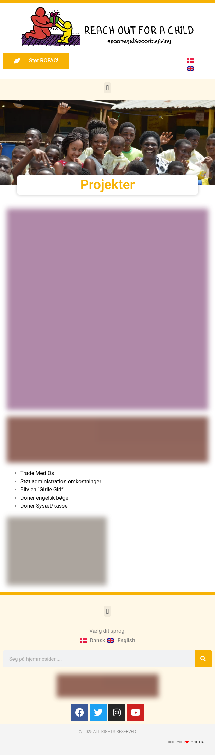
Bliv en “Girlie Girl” (42, 489)
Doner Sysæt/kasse (44, 506)
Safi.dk (199, 742)
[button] (107, 87)
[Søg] (203, 658)
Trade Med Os (37, 473)
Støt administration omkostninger (60, 481)
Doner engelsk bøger (45, 498)
